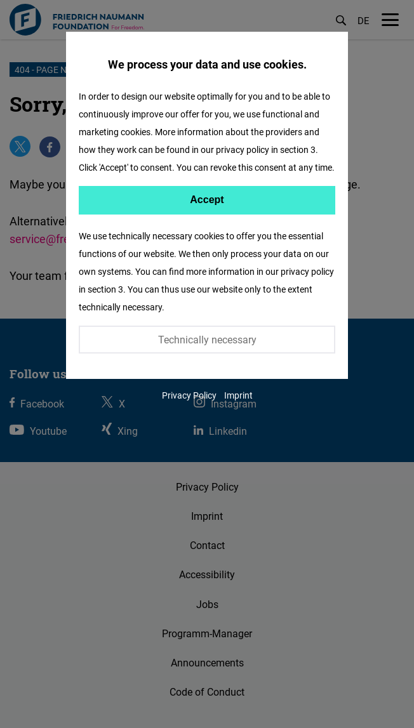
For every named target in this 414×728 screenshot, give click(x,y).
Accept (207, 199)
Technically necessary (207, 340)
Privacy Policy (189, 395)
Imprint (238, 395)
